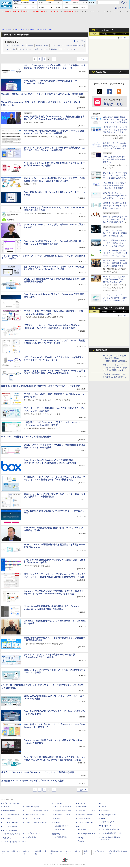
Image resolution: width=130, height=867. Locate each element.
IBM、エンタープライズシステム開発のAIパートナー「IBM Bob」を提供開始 (115, 185)
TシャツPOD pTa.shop (110, 829)
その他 (81, 45)
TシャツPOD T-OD (62, 815)
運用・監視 (15, 45)
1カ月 (124, 34)
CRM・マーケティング (25, 49)
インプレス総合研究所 (11, 815)
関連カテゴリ (12, 42)
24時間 (104, 34)
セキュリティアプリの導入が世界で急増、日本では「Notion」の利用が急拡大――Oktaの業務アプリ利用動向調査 (115, 360)
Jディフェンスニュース (86, 811)
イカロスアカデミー (85, 823)
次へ (84, 59)
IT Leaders (7, 819)
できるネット (8, 838)
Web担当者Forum (9, 811)
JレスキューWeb (84, 819)
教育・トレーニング (41, 49)
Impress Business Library (35, 815)
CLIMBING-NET (60, 830)
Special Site (101, 72)
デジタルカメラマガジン (12, 834)
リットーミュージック (63, 807)
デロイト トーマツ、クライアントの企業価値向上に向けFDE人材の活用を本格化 (115, 263)
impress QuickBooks (108, 815)
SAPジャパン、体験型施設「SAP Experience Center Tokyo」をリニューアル (114, 279)
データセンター (71, 45)
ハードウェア (94, 11)
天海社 (103, 807)
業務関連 (54, 49)
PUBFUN (102, 819)
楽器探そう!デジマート (63, 811)
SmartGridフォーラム (33, 807)
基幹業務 (39, 45)
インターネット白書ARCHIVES (14, 842)
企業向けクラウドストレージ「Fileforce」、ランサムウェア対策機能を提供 (37, 772)
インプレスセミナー (33, 819)
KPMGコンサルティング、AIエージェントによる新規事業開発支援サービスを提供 (115, 129)
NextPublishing (31, 837)
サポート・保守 (10, 49)
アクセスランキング (104, 30)
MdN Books (82, 830)
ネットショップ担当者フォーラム (38, 811)
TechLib (81, 841)
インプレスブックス (33, 833)
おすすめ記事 (101, 350)
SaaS (23, 45)
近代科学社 (56, 834)
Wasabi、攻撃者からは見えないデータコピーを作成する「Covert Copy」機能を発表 (42, 94)
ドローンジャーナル (10, 823)
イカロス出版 (80, 803)
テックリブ (80, 838)
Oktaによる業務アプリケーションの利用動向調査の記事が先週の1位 (115, 159)
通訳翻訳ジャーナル (85, 815)
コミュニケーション (57, 45)
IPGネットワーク (105, 826)
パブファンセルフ (107, 822)
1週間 (114, 34)
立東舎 (57, 819)
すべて (7, 45)
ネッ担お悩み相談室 (10, 826)
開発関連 (31, 45)
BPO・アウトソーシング (67, 49)
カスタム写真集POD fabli (111, 833)
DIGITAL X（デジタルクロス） (37, 823)
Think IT (6, 807)
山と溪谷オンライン (62, 826)
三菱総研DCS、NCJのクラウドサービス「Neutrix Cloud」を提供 (32, 781)
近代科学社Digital (61, 837)
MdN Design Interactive (86, 834)
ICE (100, 803)
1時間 (94, 34)
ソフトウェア (108, 11)
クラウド (83, 11)
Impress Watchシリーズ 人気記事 (110, 308)
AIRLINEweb (82, 807)
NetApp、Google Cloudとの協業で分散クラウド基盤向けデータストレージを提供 (40, 386)
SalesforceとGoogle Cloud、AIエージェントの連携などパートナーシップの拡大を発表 (115, 119)
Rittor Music (57, 803)
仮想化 (46, 45)
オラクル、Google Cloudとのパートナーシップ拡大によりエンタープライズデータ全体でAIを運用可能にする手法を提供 (115, 255)
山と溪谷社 (56, 823)
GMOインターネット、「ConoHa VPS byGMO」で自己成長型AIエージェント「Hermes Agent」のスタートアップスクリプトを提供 (114, 198)
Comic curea (105, 811)
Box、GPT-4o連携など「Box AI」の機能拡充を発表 (26, 436)
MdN (77, 826)
